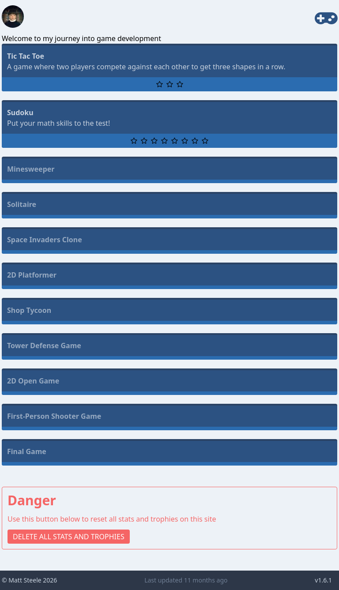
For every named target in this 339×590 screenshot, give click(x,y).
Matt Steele (24, 580)
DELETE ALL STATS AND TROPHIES (68, 536)
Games (311, 16)
